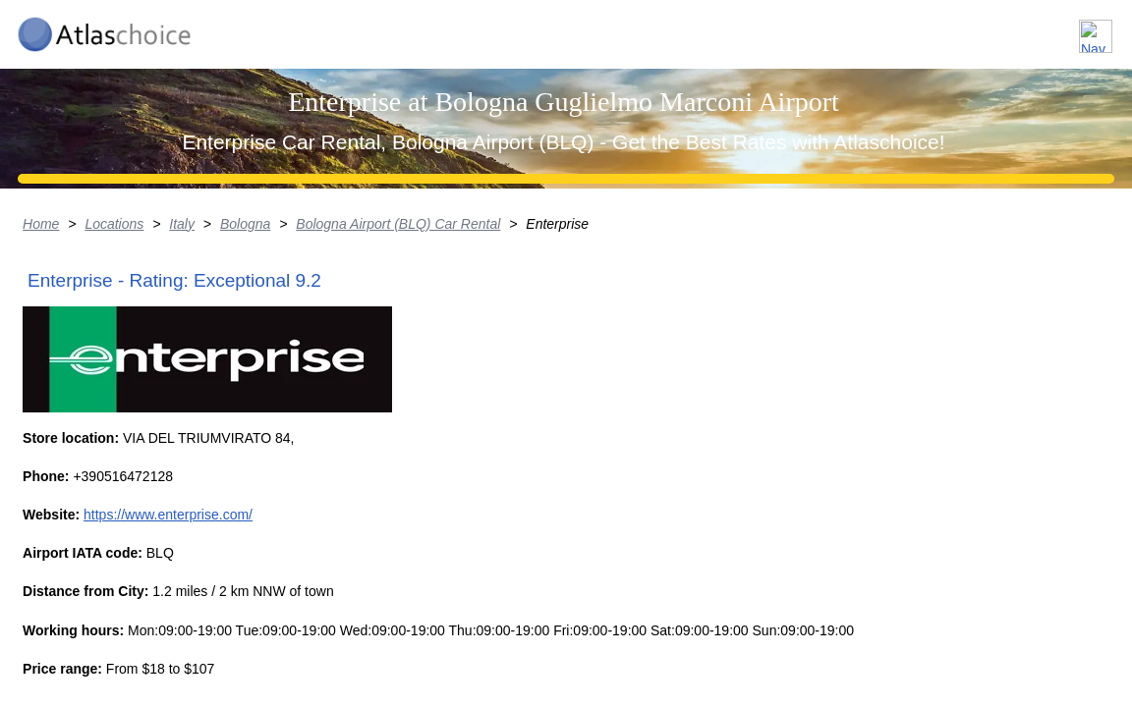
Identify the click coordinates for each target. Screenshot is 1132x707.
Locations (796, 28)
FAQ (984, 28)
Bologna (226, 378)
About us (900, 28)
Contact (1066, 28)
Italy (162, 378)
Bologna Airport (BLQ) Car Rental (381, 378)
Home (19, 378)
